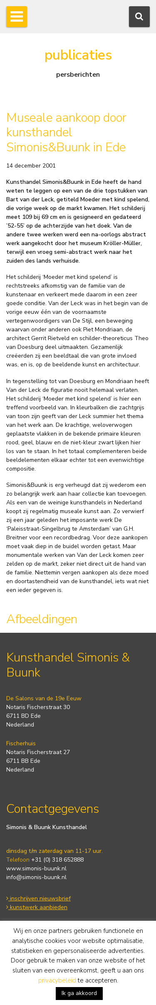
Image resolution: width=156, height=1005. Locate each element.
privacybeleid (57, 980)
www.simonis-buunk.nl (36, 868)
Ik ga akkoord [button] (79, 993)
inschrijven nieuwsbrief (38, 898)
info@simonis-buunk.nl (36, 877)
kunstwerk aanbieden (36, 907)
